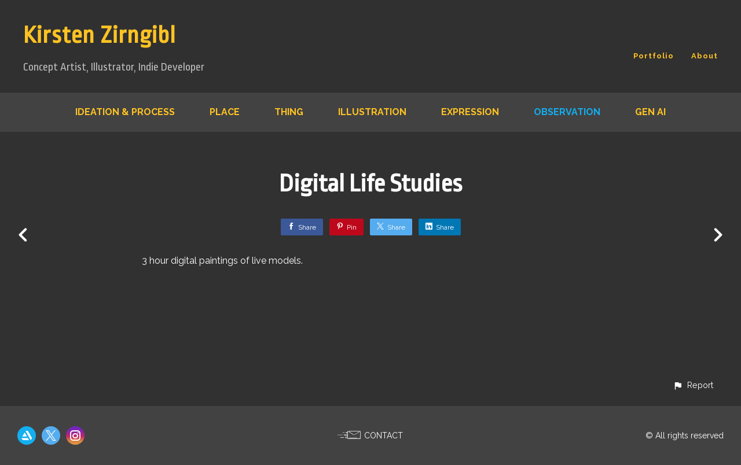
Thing (288, 111)
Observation (567, 111)
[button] (693, 385)
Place (225, 111)
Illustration (372, 111)
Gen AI (650, 111)
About (704, 55)
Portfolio (653, 55)
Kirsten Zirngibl (99, 36)
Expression (470, 111)
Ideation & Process (125, 111)
